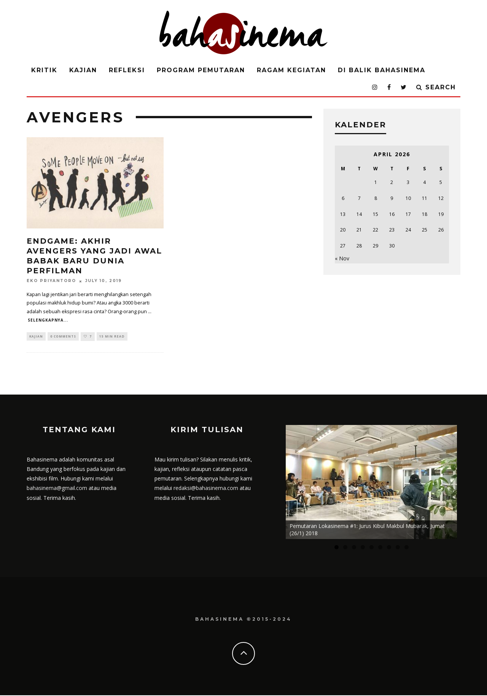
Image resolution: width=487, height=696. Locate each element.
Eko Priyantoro (51, 281)
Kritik (44, 70)
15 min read (112, 337)
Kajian (83, 70)
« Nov (342, 258)
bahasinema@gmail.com (57, 488)
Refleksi (127, 70)
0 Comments (63, 337)
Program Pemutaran (201, 70)
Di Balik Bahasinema (381, 70)
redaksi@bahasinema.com (205, 488)
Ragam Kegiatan (291, 70)
